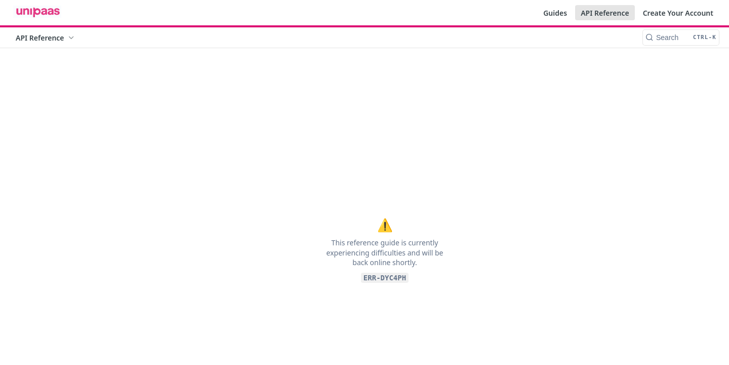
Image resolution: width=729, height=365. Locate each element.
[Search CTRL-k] (681, 37)
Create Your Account (678, 13)
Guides (555, 13)
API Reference (605, 13)
